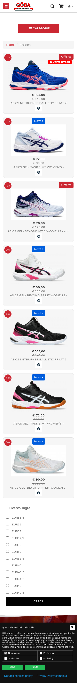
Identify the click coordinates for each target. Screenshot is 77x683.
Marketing (46, 658)
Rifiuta (35, 667)
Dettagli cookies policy (18, 675)
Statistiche (11, 658)
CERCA (38, 601)
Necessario (12, 653)
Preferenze (47, 653)
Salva (12, 667)
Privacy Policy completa (52, 675)
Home (10, 45)
